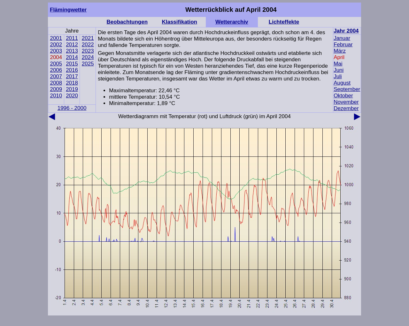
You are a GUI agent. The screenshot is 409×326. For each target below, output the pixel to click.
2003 (56, 51)
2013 (72, 51)
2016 (72, 70)
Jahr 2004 (346, 31)
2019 (72, 89)
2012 (72, 45)
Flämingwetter (68, 10)
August (342, 83)
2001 (56, 38)
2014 (72, 57)
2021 (88, 38)
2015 (72, 64)
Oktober (343, 96)
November (346, 102)
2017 (72, 76)
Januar (342, 38)
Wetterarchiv (231, 22)
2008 (56, 83)
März (340, 51)
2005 (56, 64)
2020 (72, 96)
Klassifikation (179, 22)
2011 (72, 38)
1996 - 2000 (72, 108)
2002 (56, 45)
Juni (338, 70)
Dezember (346, 108)
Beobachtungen (127, 22)
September (347, 89)
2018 (72, 83)
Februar (343, 45)
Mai (338, 64)
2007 (56, 76)
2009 (56, 89)
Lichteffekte (284, 22)
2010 (56, 96)
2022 (88, 45)
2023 (88, 51)
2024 (88, 57)
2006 (56, 70)
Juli (338, 76)
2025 (88, 64)
